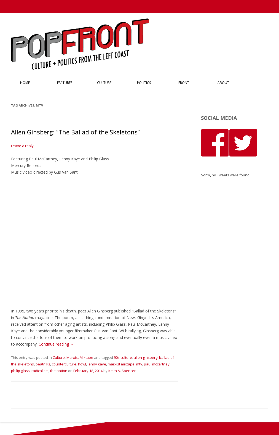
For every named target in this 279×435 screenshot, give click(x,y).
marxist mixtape (121, 364)
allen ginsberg (145, 357)
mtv (139, 364)
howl (82, 364)
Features (64, 82)
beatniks (43, 364)
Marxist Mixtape (79, 357)
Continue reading (56, 344)
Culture (104, 82)
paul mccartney (157, 364)
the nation (58, 370)
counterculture (64, 364)
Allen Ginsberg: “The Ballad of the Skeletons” (75, 132)
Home (25, 82)
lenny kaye (97, 364)
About (223, 82)
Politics (144, 82)
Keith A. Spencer (122, 370)
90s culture (123, 357)
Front (183, 82)
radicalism (40, 370)
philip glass (20, 370)
